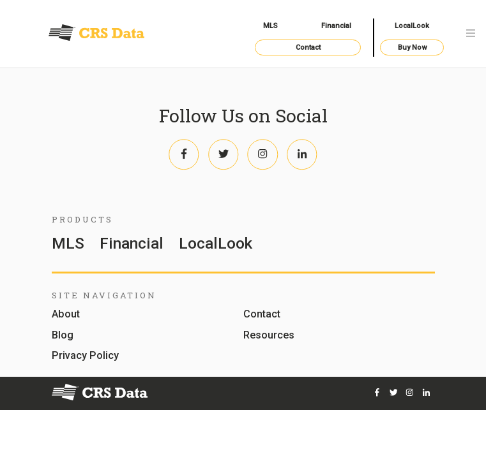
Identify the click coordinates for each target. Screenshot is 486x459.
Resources (268, 335)
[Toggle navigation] (471, 34)
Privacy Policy (85, 356)
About (66, 314)
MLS (270, 26)
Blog (62, 335)
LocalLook (412, 26)
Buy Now (412, 47)
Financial (336, 26)
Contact (308, 47)
